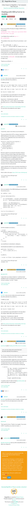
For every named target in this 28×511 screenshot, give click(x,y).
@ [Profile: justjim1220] (4, 274)
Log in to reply (23, 19)
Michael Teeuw (19, 497)
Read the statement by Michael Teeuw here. (14, 8)
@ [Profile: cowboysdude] (21, 380)
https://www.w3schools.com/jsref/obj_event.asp (14, 106)
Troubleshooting (11, 16)
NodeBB (16, 501)
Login (9, 477)
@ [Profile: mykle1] (3, 78)
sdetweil (5, 75)
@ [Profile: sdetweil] (3, 345)
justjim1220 (6, 124)
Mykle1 (5, 24)
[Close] (25, 453)
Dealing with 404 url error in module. (17, 345)
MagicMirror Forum (10, 1)
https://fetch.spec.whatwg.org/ (19, 172)
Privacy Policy (16, 505)
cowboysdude (7, 438)
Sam (14, 498)
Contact (10, 505)
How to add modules (4, 65)
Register (4, 477)
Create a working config (5, 64)
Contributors (14, 503)
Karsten (14, 500)
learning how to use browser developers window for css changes (12, 116)
